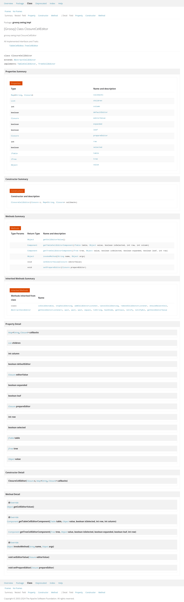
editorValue (99, 117)
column (96, 106)
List (13, 100)
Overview (8, 3)
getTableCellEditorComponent (58, 242)
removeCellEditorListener (134, 302)
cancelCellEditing (109, 302)
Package (20, 3)
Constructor (43, 15)
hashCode (108, 306)
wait (67, 306)
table (96, 150)
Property (31, 15)
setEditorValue (51, 258)
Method (54, 15)
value (96, 161)
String (18, 95)
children (97, 100)
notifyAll (140, 306)
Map (12, 95)
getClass (119, 306)
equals (87, 306)
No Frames (17, 11)
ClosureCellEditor (20, 199)
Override (14, 499)
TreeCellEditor (31, 45)
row (95, 139)
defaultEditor (100, 111)
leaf (95, 128)
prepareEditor (100, 133)
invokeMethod (49, 253)
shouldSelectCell (158, 302)
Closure (28, 95)
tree (95, 156)
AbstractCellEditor (25, 60)
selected (97, 145)
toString (97, 306)
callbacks (98, 95)
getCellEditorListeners (50, 306)
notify (129, 306)
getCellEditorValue (53, 236)
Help (60, 3)
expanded (97, 122)
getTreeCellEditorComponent (57, 247)
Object (14, 161)
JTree (14, 156)
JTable (14, 150)
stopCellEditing (64, 302)
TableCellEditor (16, 45)
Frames (8, 11)
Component (32, 242)
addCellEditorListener (86, 302)
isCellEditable (46, 302)
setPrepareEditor (52, 264)
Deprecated (41, 3)
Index (52, 3)
